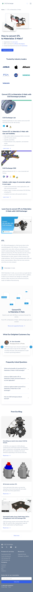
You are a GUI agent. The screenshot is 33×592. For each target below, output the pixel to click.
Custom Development (6, 556)
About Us (3, 567)
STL (2, 241)
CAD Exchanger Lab (5, 560)
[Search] (27, 3)
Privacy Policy (4, 587)
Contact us (3, 571)
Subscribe (16, 582)
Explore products (7, 50)
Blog (2, 569)
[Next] (31, 347)
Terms (9, 587)
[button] (16, 369)
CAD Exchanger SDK (5, 558)
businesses (24, 45)
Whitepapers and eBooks (23, 556)
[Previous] (2, 347)
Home (3, 9)
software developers (19, 44)
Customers (3, 565)
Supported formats (22, 554)
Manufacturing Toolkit (6, 554)
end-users (15, 42)
